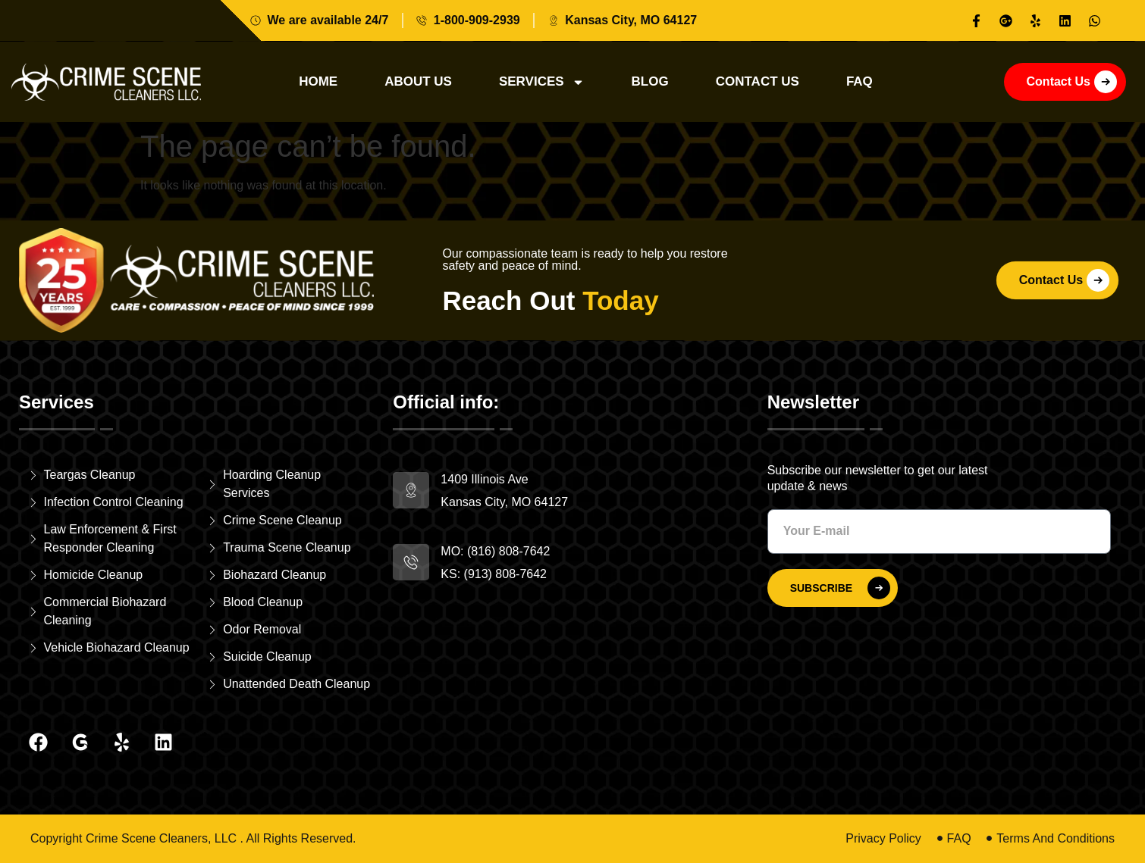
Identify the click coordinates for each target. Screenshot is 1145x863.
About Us (418, 81)
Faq (859, 81)
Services (542, 82)
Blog (650, 81)
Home (318, 81)
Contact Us (757, 81)
